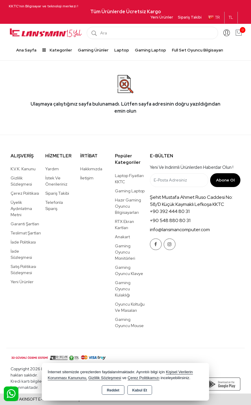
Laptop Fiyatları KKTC (129, 178)
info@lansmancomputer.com (180, 229)
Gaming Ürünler (93, 50)
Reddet (113, 390)
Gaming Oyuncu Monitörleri (125, 252)
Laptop (121, 50)
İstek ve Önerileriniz (56, 181)
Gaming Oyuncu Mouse (129, 322)
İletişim (86, 178)
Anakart (122, 236)
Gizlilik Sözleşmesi (21, 181)
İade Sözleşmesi (21, 254)
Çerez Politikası (25, 193)
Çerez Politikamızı (144, 378)
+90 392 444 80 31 (170, 211)
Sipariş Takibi (190, 17)
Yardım (52, 168)
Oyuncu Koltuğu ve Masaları (130, 307)
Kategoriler (57, 50)
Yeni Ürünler (22, 281)
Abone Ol (225, 180)
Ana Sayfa (26, 50)
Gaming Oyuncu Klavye (129, 270)
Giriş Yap (226, 33)
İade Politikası (23, 242)
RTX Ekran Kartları (124, 224)
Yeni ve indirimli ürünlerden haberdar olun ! (191, 167)
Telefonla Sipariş (54, 205)
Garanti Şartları (25, 223)
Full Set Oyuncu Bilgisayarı (197, 50)
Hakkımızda (91, 168)
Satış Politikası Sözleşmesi (23, 269)
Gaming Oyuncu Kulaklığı (122, 289)
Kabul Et (139, 390)
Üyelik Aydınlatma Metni (21, 208)
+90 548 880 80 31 (170, 220)
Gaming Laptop (150, 50)
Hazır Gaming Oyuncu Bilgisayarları (128, 206)
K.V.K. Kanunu (23, 168)
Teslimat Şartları (26, 233)
